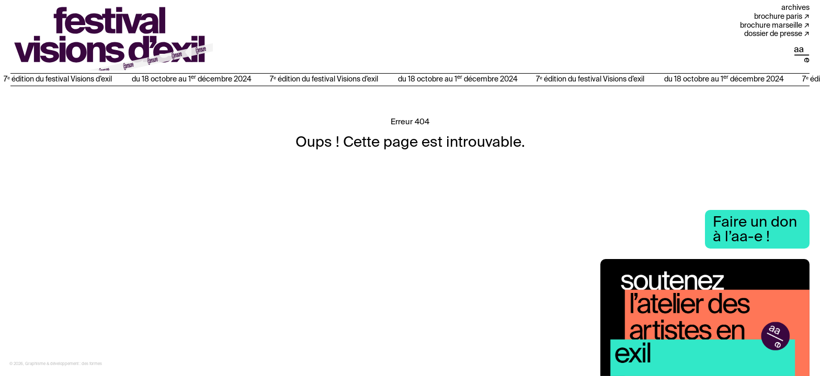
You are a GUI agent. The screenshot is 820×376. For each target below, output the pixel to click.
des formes (92, 364)
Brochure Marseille (771, 25)
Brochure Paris (778, 16)
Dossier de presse (773, 34)
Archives (795, 7)
